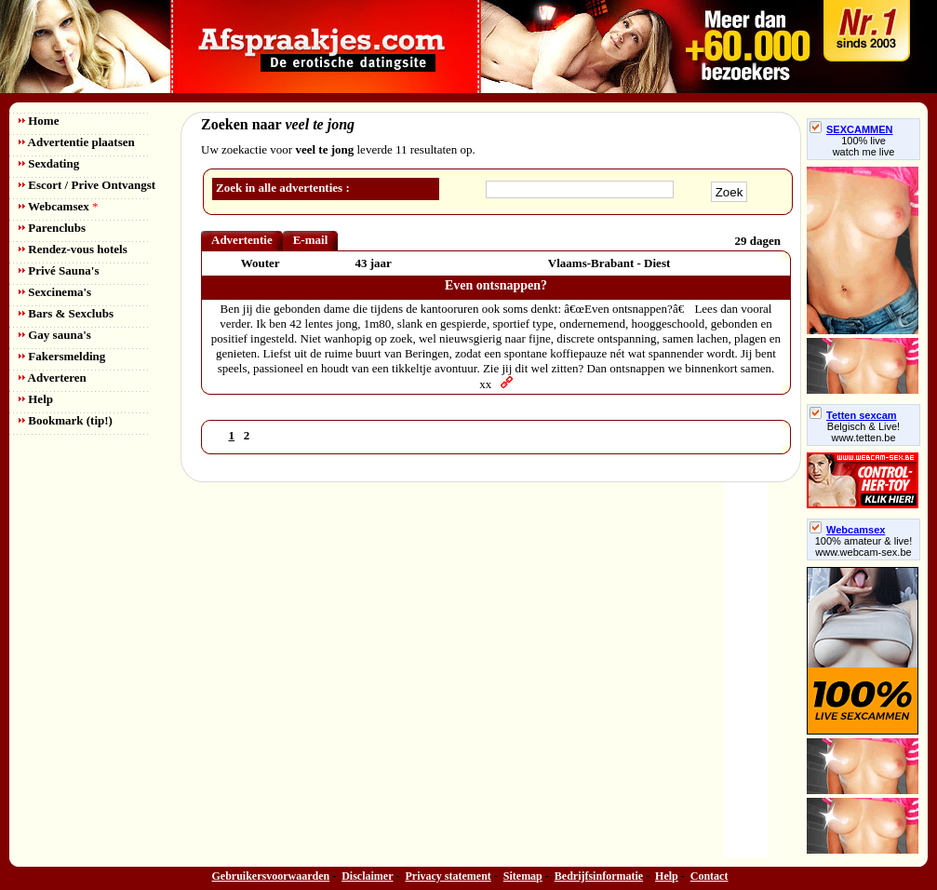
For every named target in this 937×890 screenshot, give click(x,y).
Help (36, 399)
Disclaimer (367, 876)
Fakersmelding (62, 356)
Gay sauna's (55, 335)
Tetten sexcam (853, 415)
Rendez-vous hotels (73, 249)
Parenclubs (52, 228)
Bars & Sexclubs (66, 313)
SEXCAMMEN (851, 129)
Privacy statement (448, 876)
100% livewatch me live (864, 146)
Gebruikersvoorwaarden (271, 876)
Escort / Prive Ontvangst (87, 185)
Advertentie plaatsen (77, 142)
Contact (709, 876)
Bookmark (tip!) (66, 420)
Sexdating (49, 163)
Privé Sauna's (59, 270)
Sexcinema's (55, 292)
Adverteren (53, 377)
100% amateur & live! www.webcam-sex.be (864, 546)
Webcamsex (58, 206)
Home (39, 121)
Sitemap (522, 876)
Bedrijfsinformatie (599, 876)
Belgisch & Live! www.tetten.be (863, 432)
